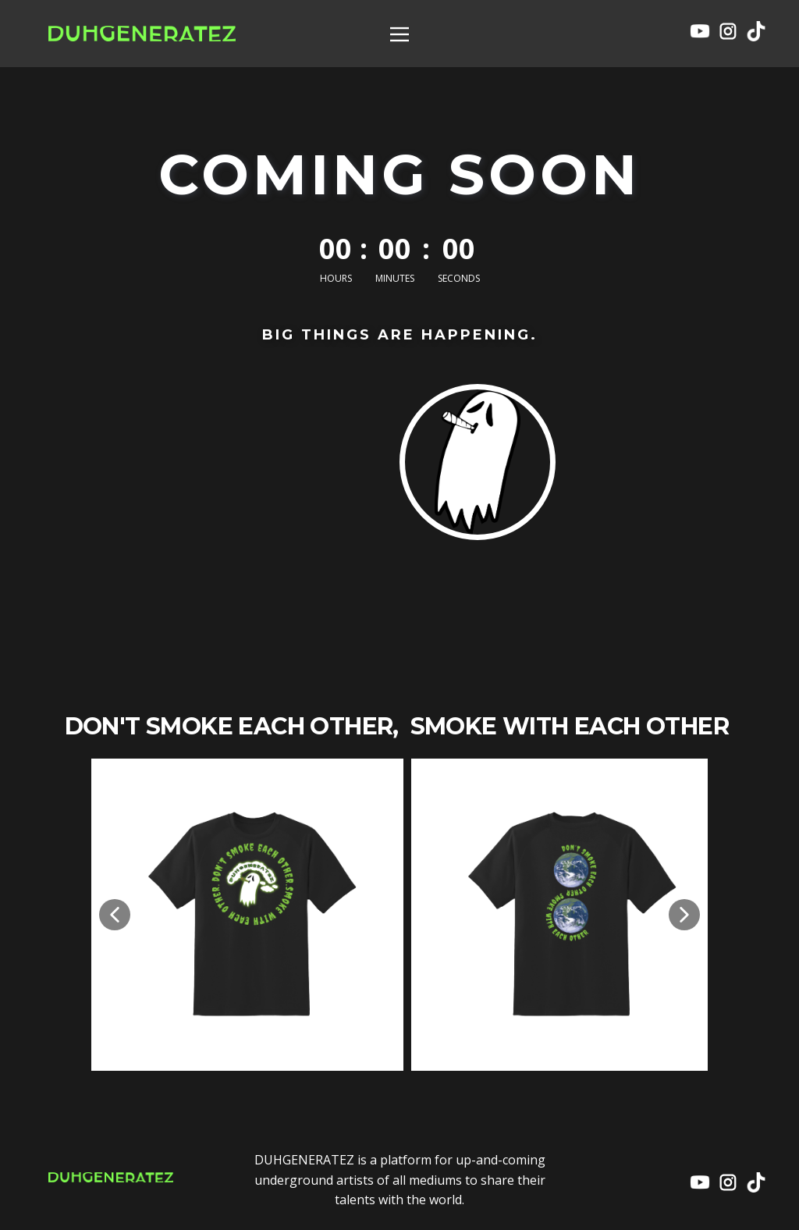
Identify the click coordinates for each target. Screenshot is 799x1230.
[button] (114, 914)
